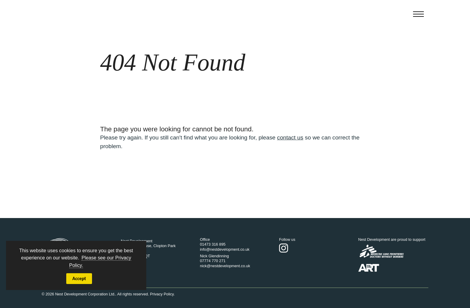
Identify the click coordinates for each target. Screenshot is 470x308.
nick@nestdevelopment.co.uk (225, 266)
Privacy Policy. (162, 294)
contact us (290, 137)
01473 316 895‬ (212, 244)
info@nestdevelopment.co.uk (224, 249)
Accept (79, 278)
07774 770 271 (212, 261)
